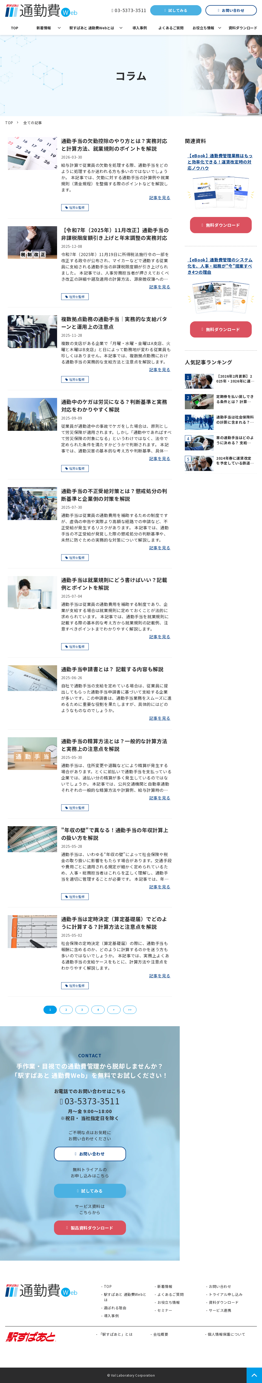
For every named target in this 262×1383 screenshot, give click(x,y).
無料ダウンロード (223, 225)
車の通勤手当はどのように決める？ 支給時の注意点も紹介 (235, 440)
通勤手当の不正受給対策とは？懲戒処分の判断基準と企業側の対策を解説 (114, 494)
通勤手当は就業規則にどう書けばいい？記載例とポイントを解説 (114, 583)
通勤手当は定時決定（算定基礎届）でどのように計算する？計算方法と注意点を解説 (114, 922)
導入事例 (139, 27)
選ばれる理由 (115, 1307)
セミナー (165, 1310)
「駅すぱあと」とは (116, 1334)
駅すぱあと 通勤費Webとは (91, 27)
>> (130, 1010)
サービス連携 (220, 1310)
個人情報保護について (226, 1334)
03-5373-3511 (130, 10)
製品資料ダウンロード (92, 1228)
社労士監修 (75, 207)
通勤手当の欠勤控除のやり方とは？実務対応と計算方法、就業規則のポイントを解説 (114, 144)
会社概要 (160, 1334)
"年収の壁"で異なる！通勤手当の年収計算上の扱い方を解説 (114, 833)
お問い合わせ (233, 10)
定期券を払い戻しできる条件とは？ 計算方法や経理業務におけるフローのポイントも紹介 (235, 399)
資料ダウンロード (243, 27)
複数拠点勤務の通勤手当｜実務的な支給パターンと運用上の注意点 (114, 322)
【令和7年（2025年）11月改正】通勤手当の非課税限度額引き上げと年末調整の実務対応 (115, 233)
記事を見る (159, 197)
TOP (14, 27)
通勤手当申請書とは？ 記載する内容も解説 (112, 669)
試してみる (177, 10)
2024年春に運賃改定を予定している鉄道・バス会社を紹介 (235, 461)
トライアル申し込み (226, 1294)
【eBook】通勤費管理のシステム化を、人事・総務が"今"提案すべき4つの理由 (220, 266)
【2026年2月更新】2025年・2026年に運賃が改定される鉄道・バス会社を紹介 (235, 379)
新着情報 (44, 27)
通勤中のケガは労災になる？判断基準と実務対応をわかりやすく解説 (114, 405)
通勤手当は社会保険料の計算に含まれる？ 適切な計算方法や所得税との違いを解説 (235, 420)
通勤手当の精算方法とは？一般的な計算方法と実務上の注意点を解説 (114, 744)
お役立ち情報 (203, 27)
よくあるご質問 (171, 27)
